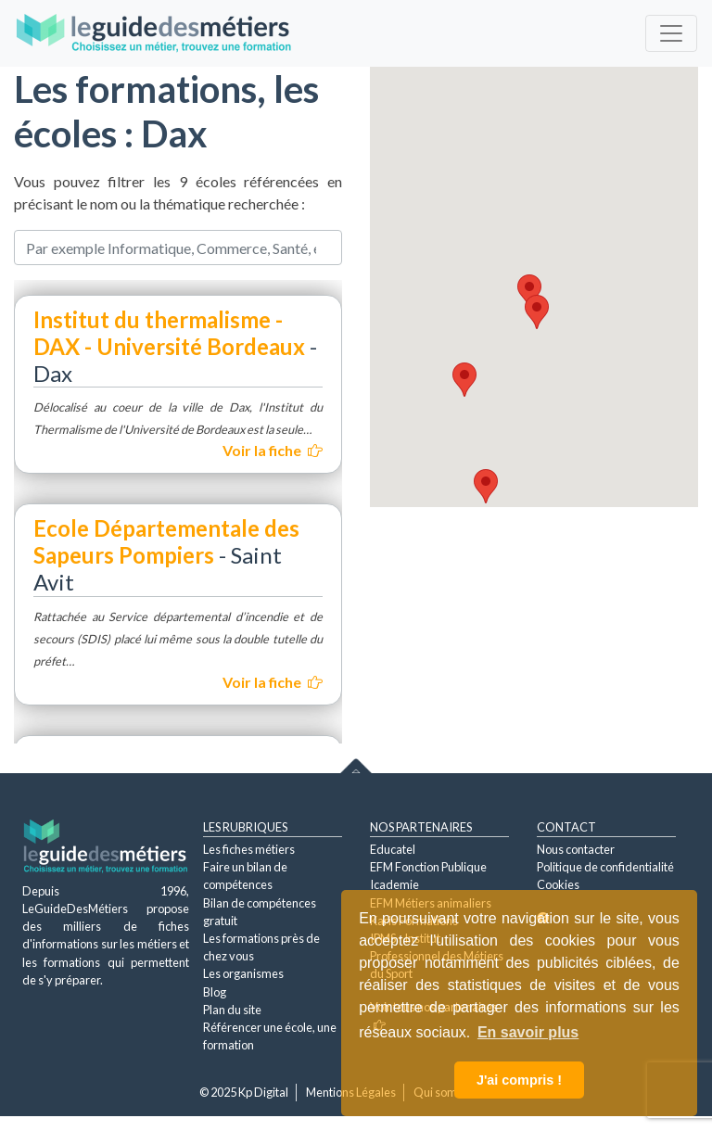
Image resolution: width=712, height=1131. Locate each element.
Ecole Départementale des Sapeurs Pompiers (166, 541)
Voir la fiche (272, 450)
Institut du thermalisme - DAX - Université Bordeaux (171, 333)
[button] (529, 291)
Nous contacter (576, 849)
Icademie (394, 884)
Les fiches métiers (249, 849)
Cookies (558, 884)
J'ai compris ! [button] (519, 1080)
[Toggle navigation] (671, 33)
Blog (214, 992)
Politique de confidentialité (605, 866)
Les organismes (243, 973)
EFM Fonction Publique (428, 866)
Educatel (392, 849)
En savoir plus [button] (527, 1032)
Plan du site (232, 1009)
